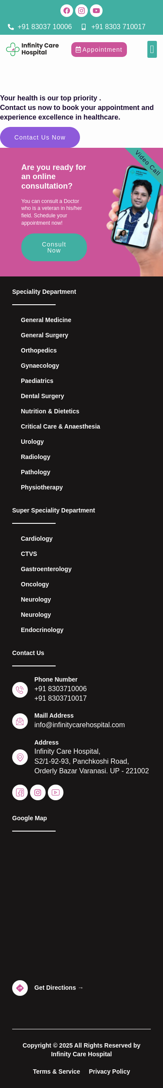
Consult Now (54, 247)
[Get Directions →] (20, 988)
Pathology (35, 472)
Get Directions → (59, 987)
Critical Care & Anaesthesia (60, 426)
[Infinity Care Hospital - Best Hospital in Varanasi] (81, 906)
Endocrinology (42, 629)
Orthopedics (39, 350)
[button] (152, 49)
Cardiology (37, 538)
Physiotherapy (42, 487)
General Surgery (44, 335)
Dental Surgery (42, 396)
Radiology (35, 456)
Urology (32, 441)
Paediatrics (37, 380)
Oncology (35, 584)
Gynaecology (40, 365)
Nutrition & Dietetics (50, 411)
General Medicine (46, 319)
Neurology (36, 599)
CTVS (29, 553)
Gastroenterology (46, 569)
